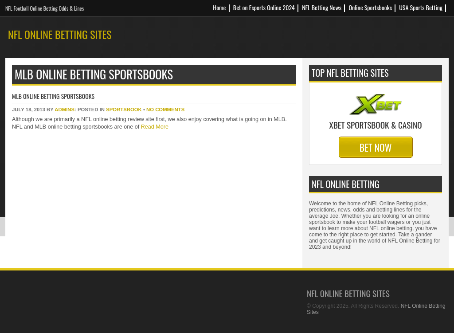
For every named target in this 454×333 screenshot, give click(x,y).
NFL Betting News (321, 7)
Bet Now (376, 147)
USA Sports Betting (420, 7)
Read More (153, 127)
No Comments (165, 109)
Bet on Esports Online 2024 (264, 7)
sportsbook (124, 109)
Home (219, 7)
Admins (64, 109)
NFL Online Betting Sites (60, 34)
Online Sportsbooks (370, 7)
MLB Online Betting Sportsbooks (53, 96)
